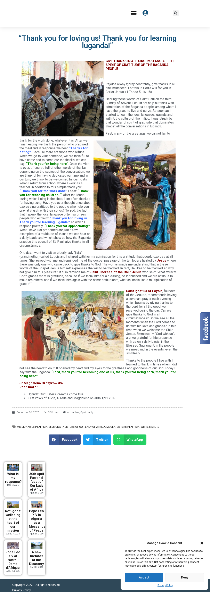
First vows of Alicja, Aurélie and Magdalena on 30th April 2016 (72, 398)
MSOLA (110, 426)
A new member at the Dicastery (36, 558)
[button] (202, 543)
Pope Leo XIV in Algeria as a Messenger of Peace (38, 520)
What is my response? (13, 478)
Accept (144, 577)
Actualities (73, 412)
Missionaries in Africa (32, 426)
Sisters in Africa (128, 426)
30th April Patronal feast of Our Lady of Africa (36, 481)
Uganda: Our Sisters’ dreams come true (55, 394)
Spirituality (86, 412)
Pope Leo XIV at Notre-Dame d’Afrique (13, 560)
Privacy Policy (165, 585)
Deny (184, 577)
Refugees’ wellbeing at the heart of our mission (13, 520)
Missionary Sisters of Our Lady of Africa (77, 426)
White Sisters (150, 426)
